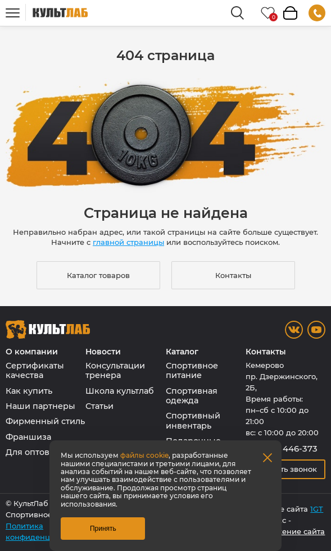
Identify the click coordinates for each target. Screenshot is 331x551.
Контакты (233, 275)
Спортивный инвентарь (193, 420)
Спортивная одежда (191, 396)
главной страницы (128, 242)
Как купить (29, 391)
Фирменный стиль (45, 421)
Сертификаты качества (35, 370)
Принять (103, 528)
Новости (103, 352)
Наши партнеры (40, 406)
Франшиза (28, 437)
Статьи (99, 406)
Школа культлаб (119, 391)
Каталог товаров (98, 275)
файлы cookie (144, 455)
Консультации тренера (115, 370)
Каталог (182, 352)
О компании (32, 352)
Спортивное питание (192, 370)
